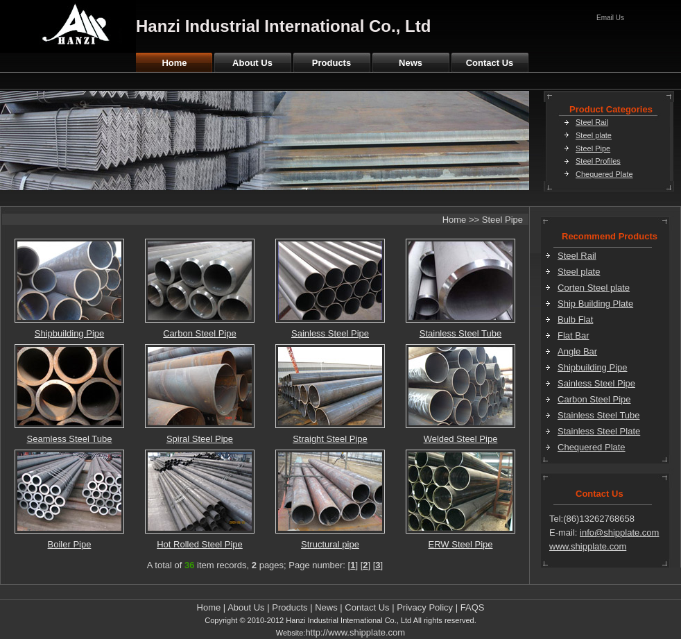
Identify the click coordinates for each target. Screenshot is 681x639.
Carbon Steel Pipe (199, 333)
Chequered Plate (604, 174)
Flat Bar (573, 335)
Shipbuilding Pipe (69, 333)
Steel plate (594, 135)
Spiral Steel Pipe (199, 439)
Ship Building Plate (595, 303)
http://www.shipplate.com (355, 632)
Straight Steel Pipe (330, 439)
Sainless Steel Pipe (330, 333)
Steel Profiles (598, 161)
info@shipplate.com (619, 532)
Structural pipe (330, 544)
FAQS (472, 607)
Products (331, 63)
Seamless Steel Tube (69, 439)
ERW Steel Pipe (461, 544)
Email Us (610, 18)
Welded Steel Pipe (461, 439)
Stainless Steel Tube (461, 333)
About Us (252, 63)
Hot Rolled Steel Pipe (200, 544)
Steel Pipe (593, 148)
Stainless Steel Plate (599, 431)
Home (174, 63)
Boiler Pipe (70, 544)
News (410, 63)
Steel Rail (592, 122)
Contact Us (490, 63)
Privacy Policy (425, 607)
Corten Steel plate (594, 287)
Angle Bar (577, 351)
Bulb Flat (575, 319)
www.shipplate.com (587, 546)
